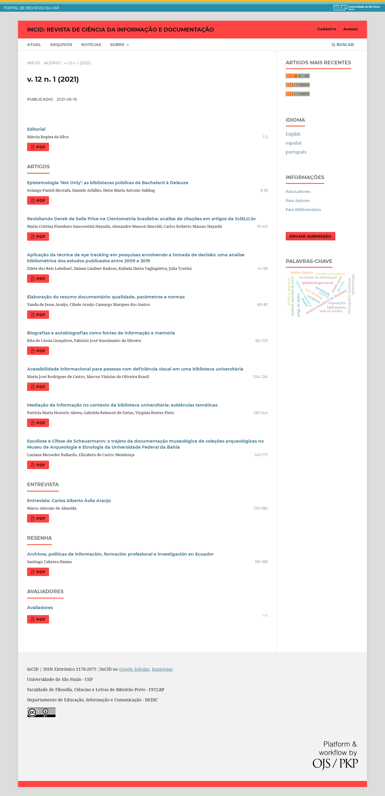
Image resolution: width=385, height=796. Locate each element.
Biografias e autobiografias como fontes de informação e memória (101, 333)
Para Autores (298, 200)
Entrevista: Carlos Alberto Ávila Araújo (69, 500)
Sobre (118, 44)
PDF (40, 147)
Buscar (343, 44)
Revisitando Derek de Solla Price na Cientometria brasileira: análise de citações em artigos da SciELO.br (141, 218)
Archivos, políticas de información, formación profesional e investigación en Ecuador (120, 554)
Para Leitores (298, 191)
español (293, 143)
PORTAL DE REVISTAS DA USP (31, 8)
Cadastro (326, 28)
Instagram (162, 669)
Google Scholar (134, 669)
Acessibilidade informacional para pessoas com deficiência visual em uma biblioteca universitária (135, 369)
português (296, 152)
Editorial (36, 129)
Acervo (52, 62)
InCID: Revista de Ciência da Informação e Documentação (120, 29)
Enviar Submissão (310, 236)
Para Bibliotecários (303, 209)
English (293, 134)
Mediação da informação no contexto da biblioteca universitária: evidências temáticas (122, 405)
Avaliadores (40, 607)
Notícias (91, 44)
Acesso (350, 28)
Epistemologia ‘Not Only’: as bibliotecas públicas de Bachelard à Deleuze (107, 182)
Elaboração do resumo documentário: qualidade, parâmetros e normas (106, 297)
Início (33, 62)
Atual (34, 44)
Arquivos (61, 44)
